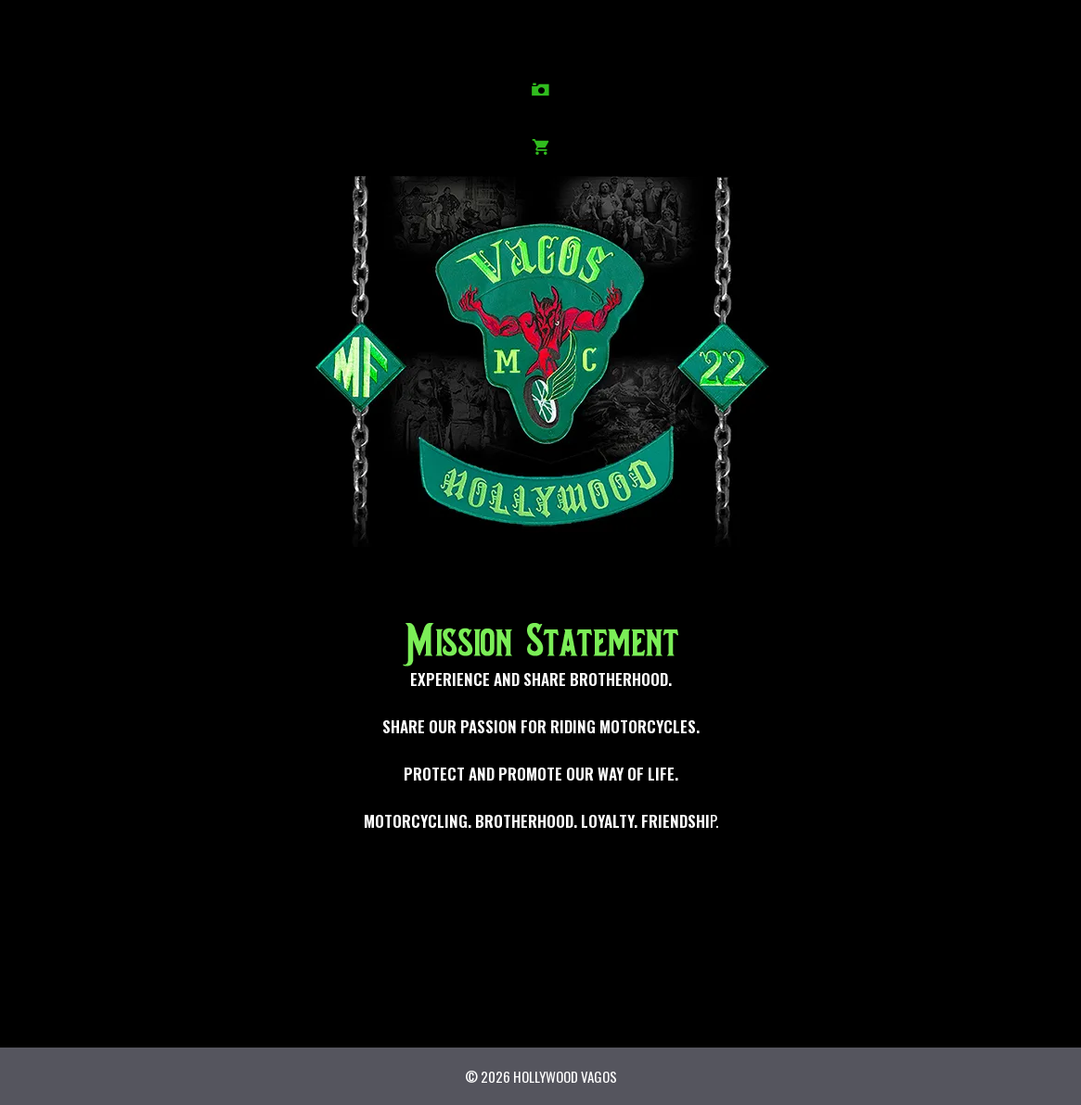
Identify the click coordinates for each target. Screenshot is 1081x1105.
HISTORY (139, 36)
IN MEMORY (418, 36)
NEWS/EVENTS (621, 36)
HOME (60, 36)
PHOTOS (273, 36)
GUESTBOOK (861, 36)
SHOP (1005, 36)
